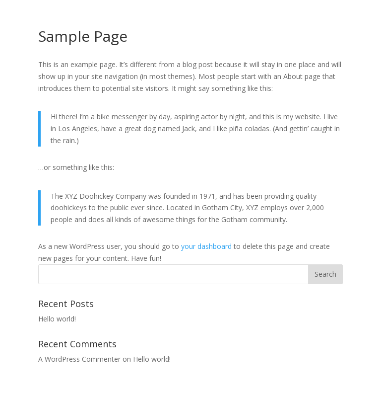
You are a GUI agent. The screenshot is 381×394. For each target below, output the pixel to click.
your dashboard (206, 246)
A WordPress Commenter (79, 359)
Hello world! (57, 318)
